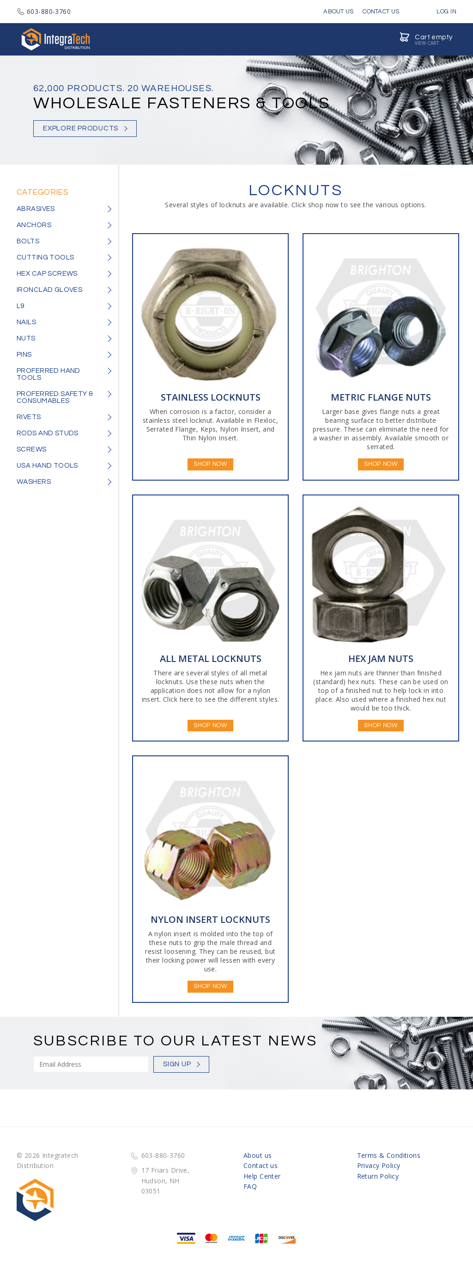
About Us (338, 11)
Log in (439, 11)
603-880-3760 (44, 11)
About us (257, 1155)
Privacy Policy (378, 1165)
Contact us (260, 1165)
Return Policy (378, 1176)
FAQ (250, 1186)
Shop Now (210, 464)
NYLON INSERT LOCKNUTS (210, 919)
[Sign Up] (91, 1064)
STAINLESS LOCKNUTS (211, 397)
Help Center (262, 1176)
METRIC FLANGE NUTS (381, 397)
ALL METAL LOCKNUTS (210, 658)
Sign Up (177, 1064)
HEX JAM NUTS (380, 658)
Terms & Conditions (389, 1155)
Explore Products (80, 128)
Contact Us (381, 11)
